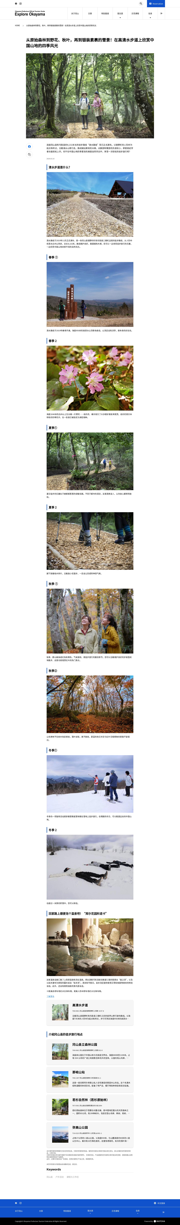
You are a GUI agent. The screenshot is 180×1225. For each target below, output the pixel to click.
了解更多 (50, 996)
